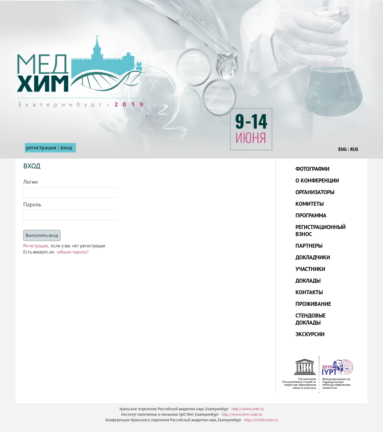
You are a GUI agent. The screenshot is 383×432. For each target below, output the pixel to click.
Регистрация (35, 246)
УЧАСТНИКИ (310, 269)
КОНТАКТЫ (309, 292)
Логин (30, 182)
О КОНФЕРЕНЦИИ (317, 181)
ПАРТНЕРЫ (309, 246)
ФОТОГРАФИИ (312, 169)
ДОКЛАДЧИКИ (313, 257)
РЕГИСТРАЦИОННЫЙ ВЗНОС (321, 231)
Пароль (32, 204)
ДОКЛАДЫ (308, 281)
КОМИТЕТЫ (310, 204)
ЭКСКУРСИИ (310, 334)
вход (66, 148)
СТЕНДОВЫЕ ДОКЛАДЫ (310, 319)
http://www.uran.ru (248, 409)
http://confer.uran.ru (261, 420)
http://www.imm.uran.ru (241, 414)
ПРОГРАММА (311, 215)
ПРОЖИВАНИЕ (313, 304)
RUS (354, 149)
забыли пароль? (73, 252)
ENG (342, 149)
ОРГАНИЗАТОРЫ (315, 192)
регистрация (41, 148)
